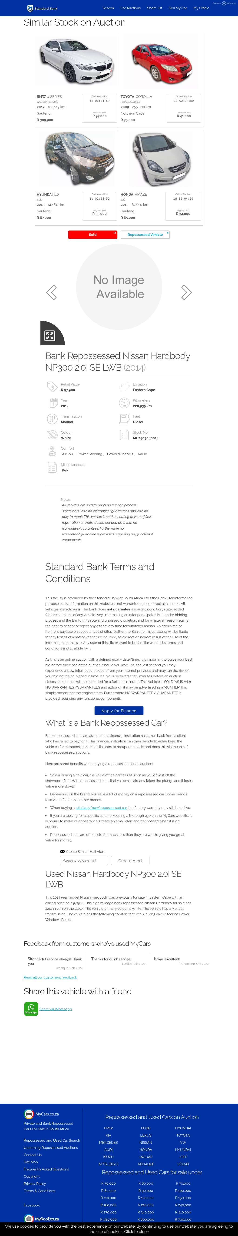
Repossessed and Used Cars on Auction (151, 1117)
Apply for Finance (119, 711)
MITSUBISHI (108, 1164)
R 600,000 (145, 1219)
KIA (108, 1135)
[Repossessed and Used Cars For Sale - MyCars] (42, 8)
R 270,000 (108, 1212)
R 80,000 (108, 1191)
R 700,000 (183, 1219)
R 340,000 (146, 1212)
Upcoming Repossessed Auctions (51, 1148)
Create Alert (130, 860)
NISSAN (145, 1142)
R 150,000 (183, 1198)
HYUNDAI (183, 1128)
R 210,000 (146, 1205)
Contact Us (33, 1155)
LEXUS (145, 1135)
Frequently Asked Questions (46, 1169)
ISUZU (108, 1157)
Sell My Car (178, 8)
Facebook (32, 1205)
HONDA (145, 1150)
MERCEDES (108, 1142)
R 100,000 (183, 1191)
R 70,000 (183, 1183)
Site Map (31, 1162)
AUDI (108, 1150)
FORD (145, 1128)
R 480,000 (108, 1219)
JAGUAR (145, 1157)
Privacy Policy (35, 1184)
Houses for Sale (41, 1221)
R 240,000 (183, 1205)
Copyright (32, 1176)
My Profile (201, 8)
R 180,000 (108, 1205)
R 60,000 (146, 1183)
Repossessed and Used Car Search (52, 1140)
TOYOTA (183, 1135)
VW (183, 1142)
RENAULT (146, 1164)
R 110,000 (108, 1198)
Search (108, 8)
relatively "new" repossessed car (101, 808)
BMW (108, 1128)
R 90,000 (146, 1191)
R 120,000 (146, 1198)
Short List (154, 8)
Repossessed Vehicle (148, 234)
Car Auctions (130, 8)
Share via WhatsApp (55, 1009)
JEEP (183, 1157)
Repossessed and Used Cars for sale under (152, 1172)
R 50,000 (108, 1183)
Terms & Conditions (39, 1191)
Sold (102, 234)
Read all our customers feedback (50, 977)
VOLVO (183, 1164)
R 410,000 (183, 1212)
